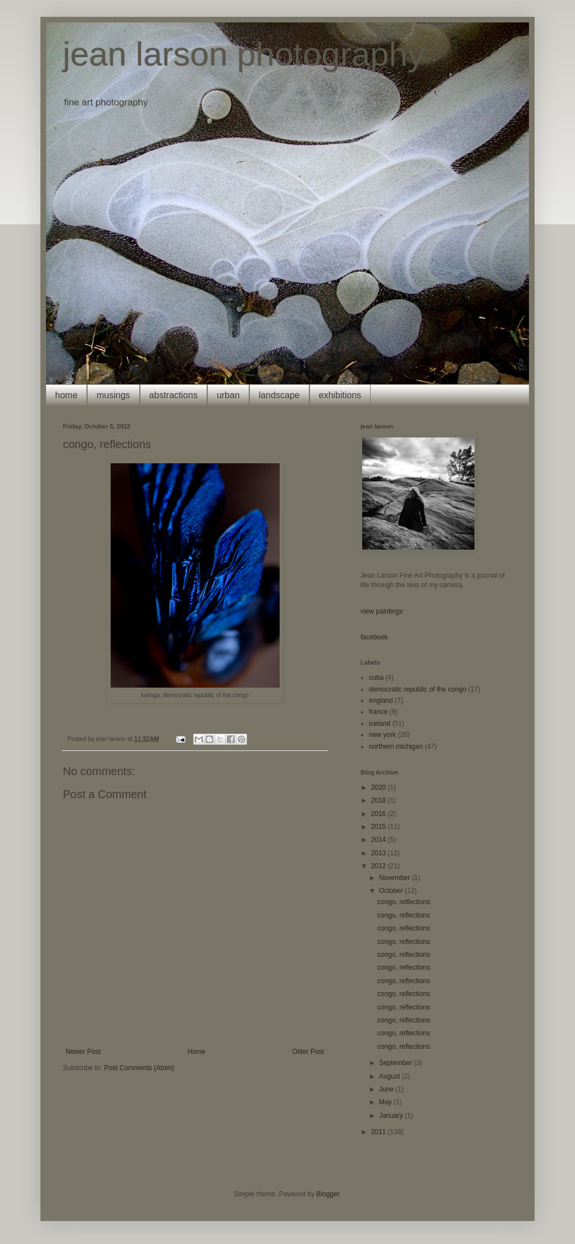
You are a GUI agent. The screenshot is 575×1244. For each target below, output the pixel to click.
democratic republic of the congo (417, 689)
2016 (379, 814)
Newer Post (83, 1052)
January (392, 1115)
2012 (379, 866)
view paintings (381, 611)
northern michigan (396, 746)
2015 (379, 827)
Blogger (327, 1194)
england (381, 700)
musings (113, 395)
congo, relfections (403, 902)
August (390, 1076)
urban (228, 395)
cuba (376, 677)
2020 (379, 787)
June (387, 1089)
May (386, 1102)
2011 (379, 1132)
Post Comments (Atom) (139, 1068)
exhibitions (340, 395)
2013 (379, 853)
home (66, 395)
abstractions (173, 395)
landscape (279, 395)
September (396, 1063)
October (392, 891)
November (395, 878)
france (378, 712)
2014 (379, 840)
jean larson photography (244, 54)
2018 (379, 800)
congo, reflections (403, 915)
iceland (379, 723)
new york (382, 735)
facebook (374, 637)
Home (197, 1052)
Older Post (308, 1052)
